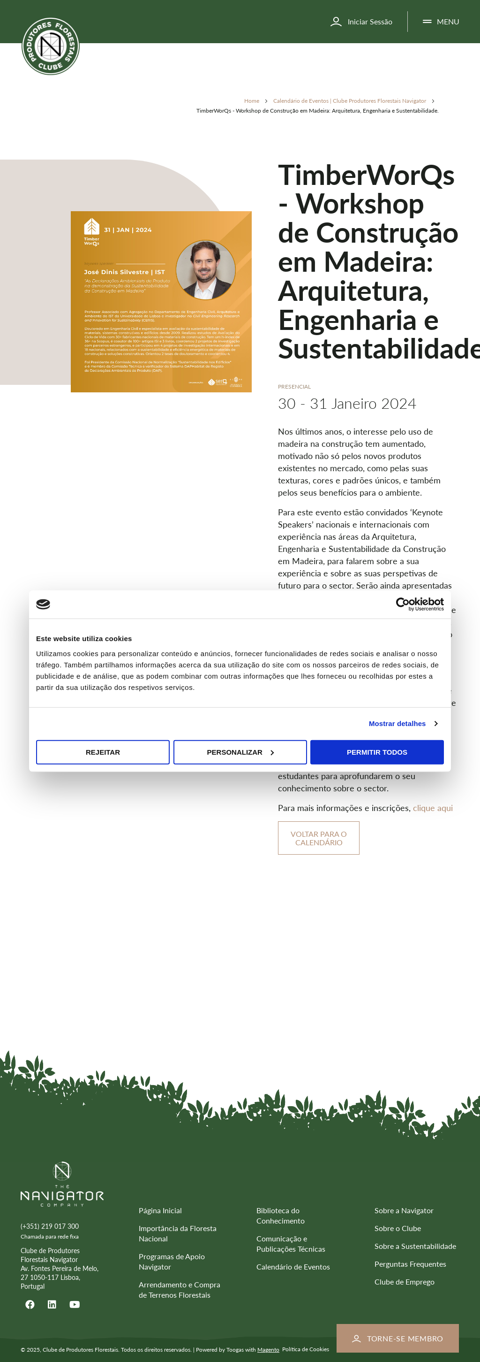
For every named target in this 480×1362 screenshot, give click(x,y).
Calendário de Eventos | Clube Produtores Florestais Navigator (350, 100)
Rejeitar (103, 752)
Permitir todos (377, 752)
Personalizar (240, 752)
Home (252, 100)
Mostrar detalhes (397, 723)
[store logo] (51, 46)
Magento (268, 1349)
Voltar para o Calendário (319, 838)
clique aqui (433, 807)
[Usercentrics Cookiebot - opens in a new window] (403, 604)
